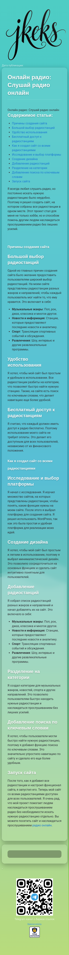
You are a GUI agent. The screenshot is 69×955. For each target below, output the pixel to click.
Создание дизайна (25, 159)
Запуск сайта (21, 181)
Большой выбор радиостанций (33, 128)
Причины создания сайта (29, 123)
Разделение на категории (29, 168)
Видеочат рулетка (35, 924)
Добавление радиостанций (30, 163)
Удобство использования (29, 132)
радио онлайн (42, 825)
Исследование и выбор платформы (36, 154)
